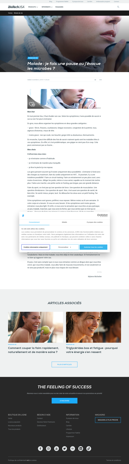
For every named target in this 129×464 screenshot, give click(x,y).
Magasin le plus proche (108, 420)
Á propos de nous (77, 1)
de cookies (33, 460)
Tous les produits (14, 429)
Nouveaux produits (14, 426)
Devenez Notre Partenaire (46, 422)
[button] (33, 6)
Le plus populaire (14, 422)
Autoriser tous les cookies (93, 247)
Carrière (89, 1)
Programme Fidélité (73, 433)
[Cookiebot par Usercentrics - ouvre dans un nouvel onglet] (99, 215)
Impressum (70, 436)
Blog (50, 1)
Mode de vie (18, 13)
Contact (116, 1)
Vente (10, 418)
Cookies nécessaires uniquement (36, 247)
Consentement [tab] (34, 222)
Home (10, 13)
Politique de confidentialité (17, 460)
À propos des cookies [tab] (95, 222)
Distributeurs (41, 426)
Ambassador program (103, 1)
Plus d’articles (64, 365)
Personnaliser (64, 247)
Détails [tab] (64, 222)
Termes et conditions (113, 460)
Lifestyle (69, 429)
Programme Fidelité (62, 1)
